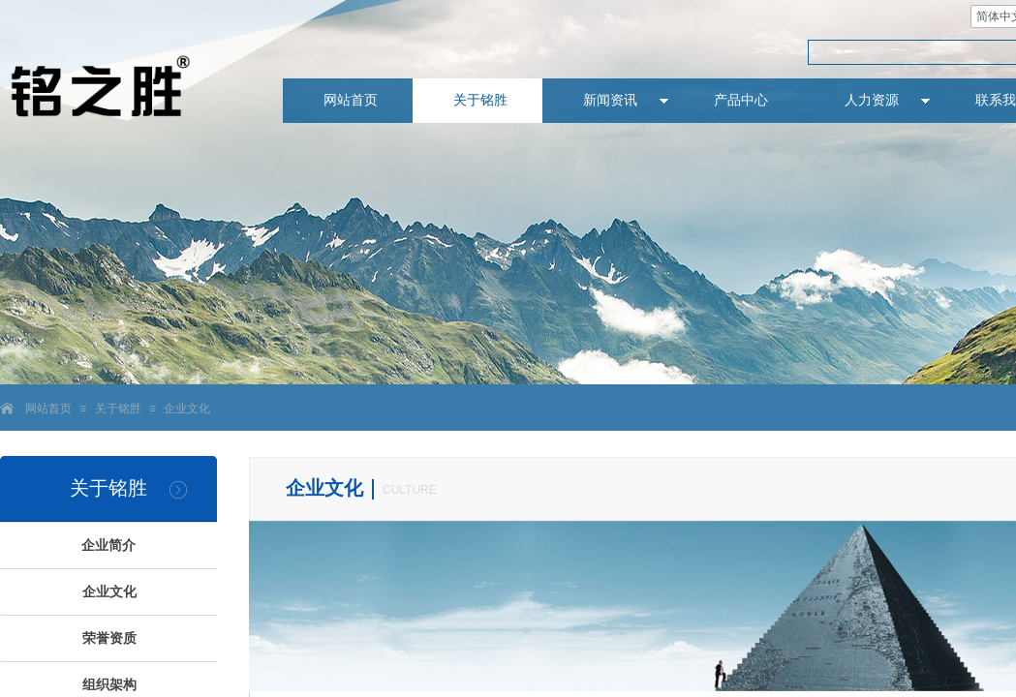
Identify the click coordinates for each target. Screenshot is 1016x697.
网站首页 (48, 408)
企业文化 (187, 408)
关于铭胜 (118, 408)
